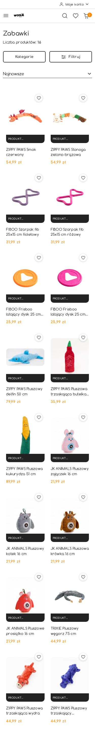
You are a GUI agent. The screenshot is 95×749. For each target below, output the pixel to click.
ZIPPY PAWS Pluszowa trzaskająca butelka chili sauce (69, 391)
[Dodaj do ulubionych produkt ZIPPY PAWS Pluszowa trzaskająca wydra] (39, 657)
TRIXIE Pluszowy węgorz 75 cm (65, 631)
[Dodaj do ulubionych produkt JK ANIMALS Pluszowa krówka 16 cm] (83, 497)
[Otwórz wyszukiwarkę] (65, 15)
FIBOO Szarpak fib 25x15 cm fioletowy (22, 232)
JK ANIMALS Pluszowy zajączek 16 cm (70, 471)
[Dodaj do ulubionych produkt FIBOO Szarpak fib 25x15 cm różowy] (83, 178)
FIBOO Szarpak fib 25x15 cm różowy (67, 232)
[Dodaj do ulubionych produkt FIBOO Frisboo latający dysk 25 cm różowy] (83, 257)
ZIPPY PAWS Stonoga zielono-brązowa (68, 152)
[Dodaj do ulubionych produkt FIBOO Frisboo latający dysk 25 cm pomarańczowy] (39, 257)
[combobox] (47, 74)
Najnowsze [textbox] (13, 73)
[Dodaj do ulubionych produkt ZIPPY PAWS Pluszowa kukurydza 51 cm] (39, 417)
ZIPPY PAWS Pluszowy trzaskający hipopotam (69, 711)
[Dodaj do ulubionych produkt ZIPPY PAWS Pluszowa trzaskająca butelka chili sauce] (83, 337)
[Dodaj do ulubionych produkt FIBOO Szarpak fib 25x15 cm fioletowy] (39, 178)
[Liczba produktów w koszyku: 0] (86, 15)
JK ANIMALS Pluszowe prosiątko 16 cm (25, 631)
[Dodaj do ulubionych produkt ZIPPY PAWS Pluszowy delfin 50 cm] (39, 337)
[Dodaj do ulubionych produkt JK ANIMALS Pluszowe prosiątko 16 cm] (39, 577)
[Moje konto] (74, 4)
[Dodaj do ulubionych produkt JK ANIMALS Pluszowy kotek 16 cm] (39, 497)
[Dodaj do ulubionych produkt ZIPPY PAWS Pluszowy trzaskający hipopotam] (83, 657)
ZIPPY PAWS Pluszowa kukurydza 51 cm (24, 471)
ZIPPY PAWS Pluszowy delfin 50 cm (24, 391)
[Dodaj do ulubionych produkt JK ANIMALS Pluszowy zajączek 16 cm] (83, 417)
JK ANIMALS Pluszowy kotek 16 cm (25, 551)
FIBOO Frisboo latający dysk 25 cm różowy (68, 312)
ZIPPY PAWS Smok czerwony (21, 152)
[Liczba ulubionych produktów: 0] (75, 15)
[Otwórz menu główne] (6, 15)
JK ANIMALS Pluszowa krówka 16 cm (70, 551)
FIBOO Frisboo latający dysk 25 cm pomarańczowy (23, 312)
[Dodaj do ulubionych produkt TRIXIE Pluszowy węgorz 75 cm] (83, 577)
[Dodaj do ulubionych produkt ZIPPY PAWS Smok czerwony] (39, 98)
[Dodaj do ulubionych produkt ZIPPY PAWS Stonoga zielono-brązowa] (83, 98)
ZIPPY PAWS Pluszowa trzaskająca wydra (24, 711)
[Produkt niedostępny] (25, 139)
